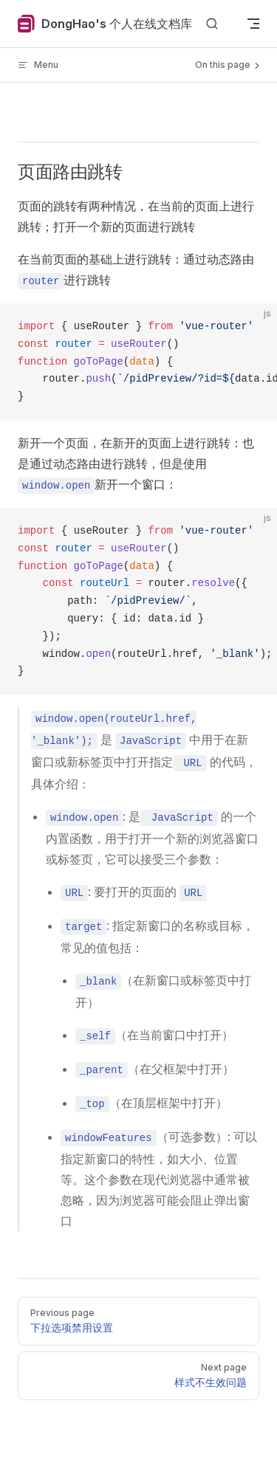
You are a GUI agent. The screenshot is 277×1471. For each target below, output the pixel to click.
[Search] (212, 24)
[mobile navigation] (253, 23)
